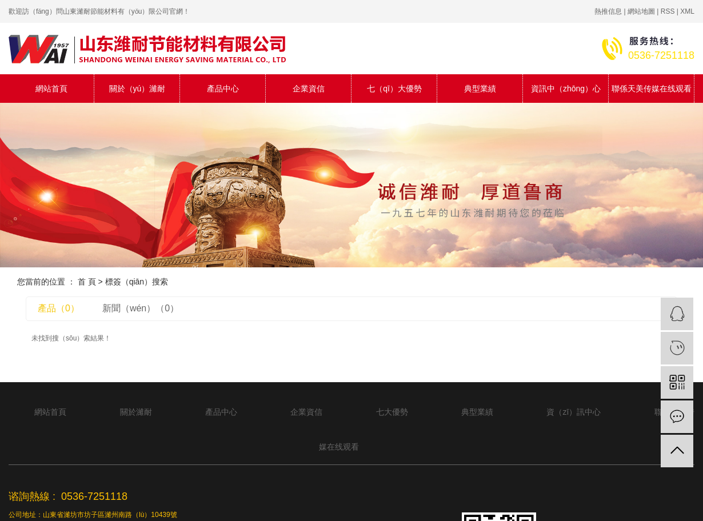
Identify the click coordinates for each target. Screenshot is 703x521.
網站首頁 (51, 88)
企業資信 (309, 88)
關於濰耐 (136, 411)
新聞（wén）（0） (140, 308)
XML (687, 11)
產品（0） (58, 308)
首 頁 (87, 281)
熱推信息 (608, 11)
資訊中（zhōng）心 (566, 88)
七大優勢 (392, 411)
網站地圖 (641, 11)
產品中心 (223, 88)
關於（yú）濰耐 (137, 88)
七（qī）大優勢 (394, 88)
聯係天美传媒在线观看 (652, 88)
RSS (668, 11)
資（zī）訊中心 (573, 411)
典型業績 (480, 88)
